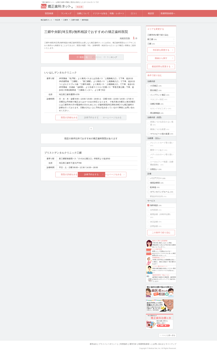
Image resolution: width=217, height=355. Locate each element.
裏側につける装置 (158, 129)
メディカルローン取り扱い (161, 154)
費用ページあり (157, 150)
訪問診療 (154, 226)
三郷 (151, 44)
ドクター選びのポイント (160, 266)
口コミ (134, 13)
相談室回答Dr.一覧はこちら (160, 275)
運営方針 (133, 344)
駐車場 (153, 187)
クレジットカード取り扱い (161, 143)
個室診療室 (155, 183)
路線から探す (161, 58)
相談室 (151, 13)
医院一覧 (63, 57)
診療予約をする (91, 174)
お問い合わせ (158, 344)
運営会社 (93, 344)
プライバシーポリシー (108, 344)
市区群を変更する (161, 50)
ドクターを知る (100, 13)
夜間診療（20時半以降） (161, 214)
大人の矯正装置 (157, 249)
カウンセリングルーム (160, 192)
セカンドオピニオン (159, 108)
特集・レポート (117, 13)
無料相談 (154, 205)
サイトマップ (171, 344)
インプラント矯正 (158, 95)
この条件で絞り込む (161, 232)
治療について (83, 13)
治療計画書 (155, 104)
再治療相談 (155, 113)
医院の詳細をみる (59, 117)
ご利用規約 (122, 344)
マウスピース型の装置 (160, 134)
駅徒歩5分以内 (156, 196)
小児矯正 (154, 86)
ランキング (66, 13)
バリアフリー (156, 178)
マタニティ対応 (157, 99)
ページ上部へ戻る (168, 335)
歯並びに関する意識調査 (159, 241)
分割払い (154, 169)
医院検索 (49, 13)
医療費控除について (158, 257)
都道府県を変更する (161, 66)
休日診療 (154, 222)
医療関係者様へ (168, 13)
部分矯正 (154, 90)
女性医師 (154, 210)
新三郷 (152, 39)
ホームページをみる (122, 174)
